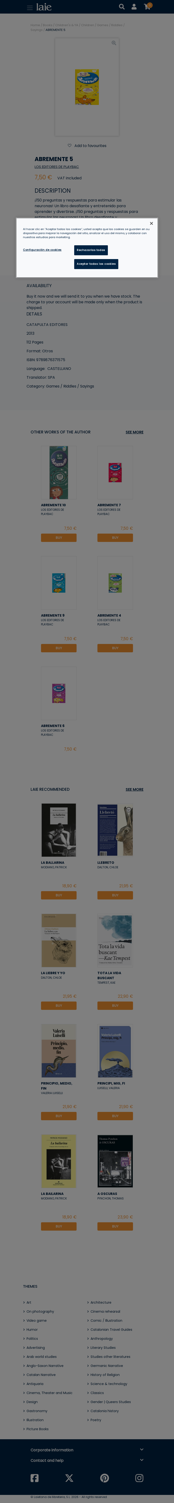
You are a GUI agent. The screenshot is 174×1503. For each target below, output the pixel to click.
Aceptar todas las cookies (96, 264)
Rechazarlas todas (91, 250)
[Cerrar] (151, 223)
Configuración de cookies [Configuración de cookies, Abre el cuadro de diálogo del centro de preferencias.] (42, 250)
